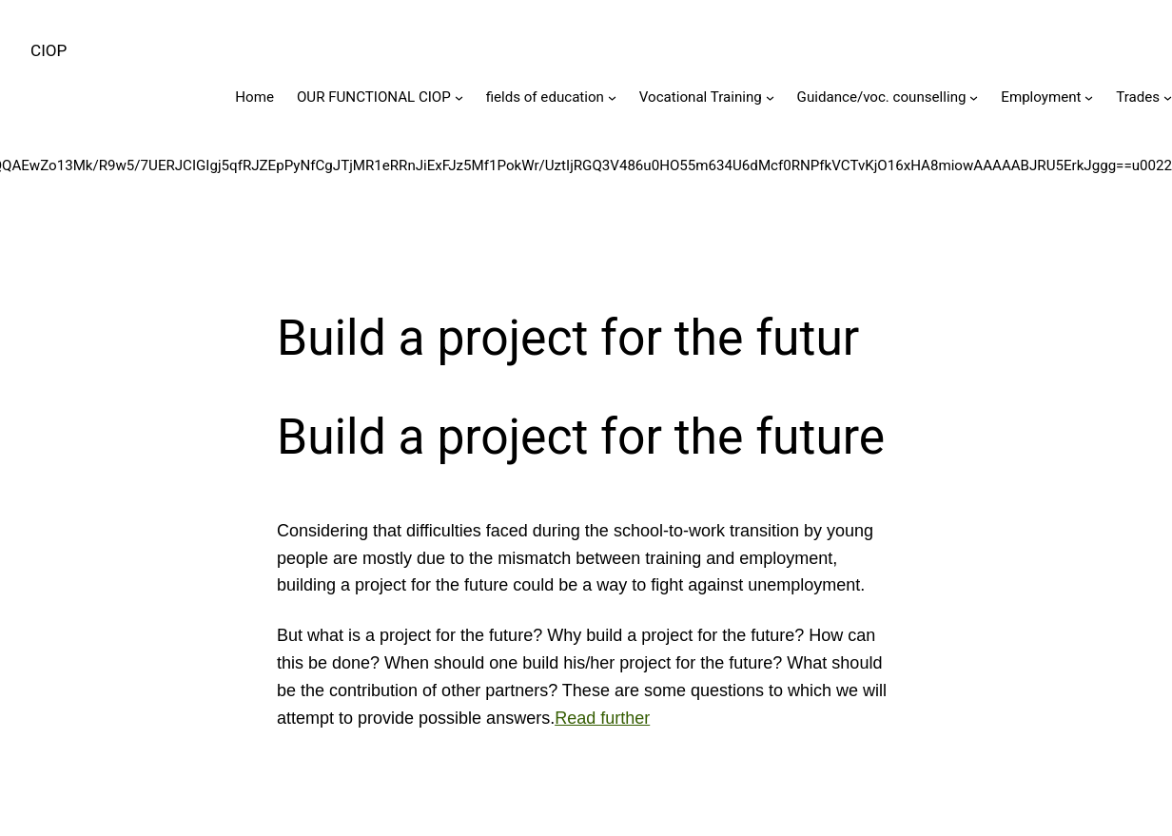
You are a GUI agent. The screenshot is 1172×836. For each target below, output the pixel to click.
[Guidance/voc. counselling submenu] (973, 97)
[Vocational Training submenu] (770, 97)
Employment (1041, 97)
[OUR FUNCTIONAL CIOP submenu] (459, 97)
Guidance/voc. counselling (882, 97)
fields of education (545, 97)
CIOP (48, 50)
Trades (1138, 97)
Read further (602, 718)
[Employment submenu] (1088, 97)
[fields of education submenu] (612, 97)
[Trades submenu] (1167, 97)
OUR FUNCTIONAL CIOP (374, 97)
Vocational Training (700, 97)
